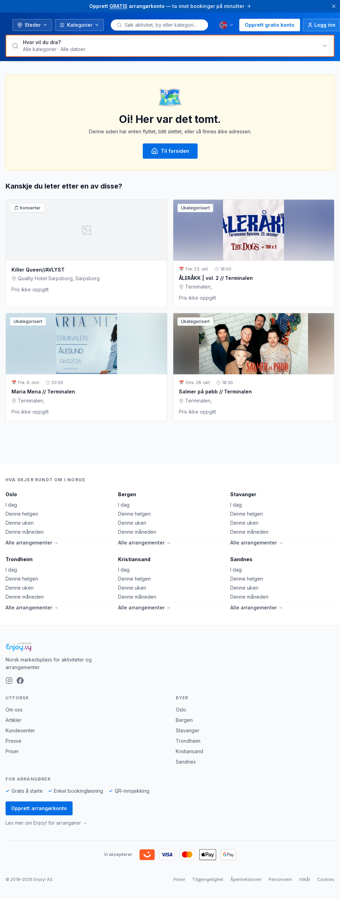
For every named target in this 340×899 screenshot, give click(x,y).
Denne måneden (25, 532)
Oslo (11, 494)
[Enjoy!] (170, 647)
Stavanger (243, 494)
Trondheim (19, 559)
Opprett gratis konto (270, 25)
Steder (32, 25)
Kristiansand (134, 559)
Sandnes (241, 559)
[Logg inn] (321, 25)
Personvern (280, 879)
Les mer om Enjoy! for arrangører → (46, 823)
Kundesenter (20, 730)
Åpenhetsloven (246, 879)
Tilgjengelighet (207, 879)
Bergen (127, 494)
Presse (14, 741)
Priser (12, 751)
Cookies (325, 879)
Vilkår (304, 879)
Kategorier (79, 25)
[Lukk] (334, 6)
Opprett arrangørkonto (39, 808)
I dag (11, 505)
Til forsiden (170, 151)
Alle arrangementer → (32, 543)
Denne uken (20, 523)
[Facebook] (20, 680)
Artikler (14, 720)
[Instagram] (9, 680)
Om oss (14, 710)
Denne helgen (22, 514)
